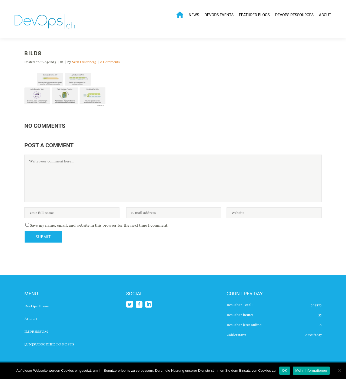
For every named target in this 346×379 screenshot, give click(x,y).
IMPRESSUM (36, 331)
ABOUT (31, 318)
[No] (339, 370)
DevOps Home (36, 306)
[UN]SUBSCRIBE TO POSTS (49, 344)
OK (284, 370)
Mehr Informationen (311, 370)
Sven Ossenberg (84, 62)
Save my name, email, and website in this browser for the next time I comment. (99, 225)
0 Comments (110, 62)
